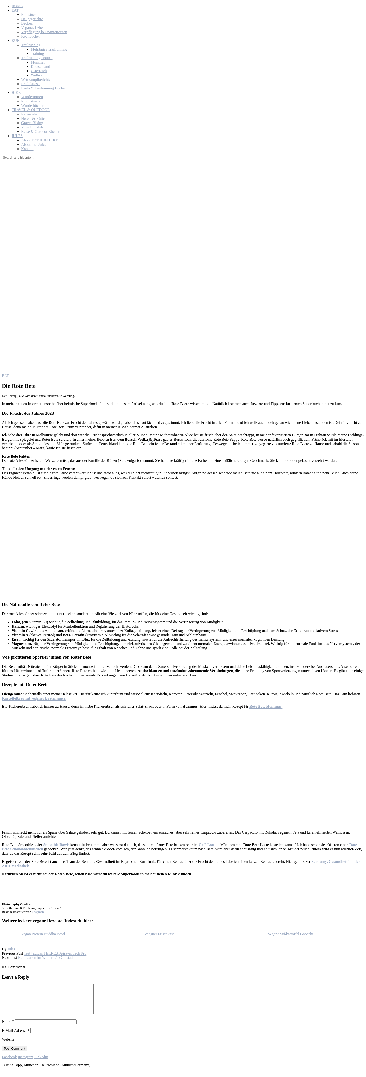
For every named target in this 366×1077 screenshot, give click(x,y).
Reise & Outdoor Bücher (40, 131)
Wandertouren (32, 97)
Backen (27, 23)
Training (37, 53)
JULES (17, 136)
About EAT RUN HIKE (39, 140)
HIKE (16, 92)
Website (8, 1045)
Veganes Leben (32, 27)
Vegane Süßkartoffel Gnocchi (290, 934)
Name (8, 1027)
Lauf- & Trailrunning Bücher (43, 88)
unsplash (37, 912)
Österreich (39, 71)
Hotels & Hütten (34, 118)
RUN (16, 40)
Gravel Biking (32, 123)
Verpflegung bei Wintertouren (44, 32)
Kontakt (27, 149)
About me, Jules (33, 144)
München (38, 62)
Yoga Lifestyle (32, 127)
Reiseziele (29, 114)
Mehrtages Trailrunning (49, 49)
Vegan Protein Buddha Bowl (43, 934)
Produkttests (30, 84)
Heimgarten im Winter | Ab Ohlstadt (46, 958)
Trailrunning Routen (37, 58)
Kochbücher (30, 36)
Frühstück (29, 15)
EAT (15, 10)
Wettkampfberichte (35, 79)
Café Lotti (207, 845)
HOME (17, 6)
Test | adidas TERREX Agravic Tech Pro (55, 953)
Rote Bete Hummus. (265, 706)
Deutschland (40, 66)
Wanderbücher (32, 105)
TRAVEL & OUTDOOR (31, 110)
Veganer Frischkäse (160, 934)
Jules (11, 949)
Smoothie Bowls (56, 845)
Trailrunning (30, 45)
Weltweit (37, 75)
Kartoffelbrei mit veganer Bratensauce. (34, 698)
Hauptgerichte (32, 19)
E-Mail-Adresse (15, 1036)
